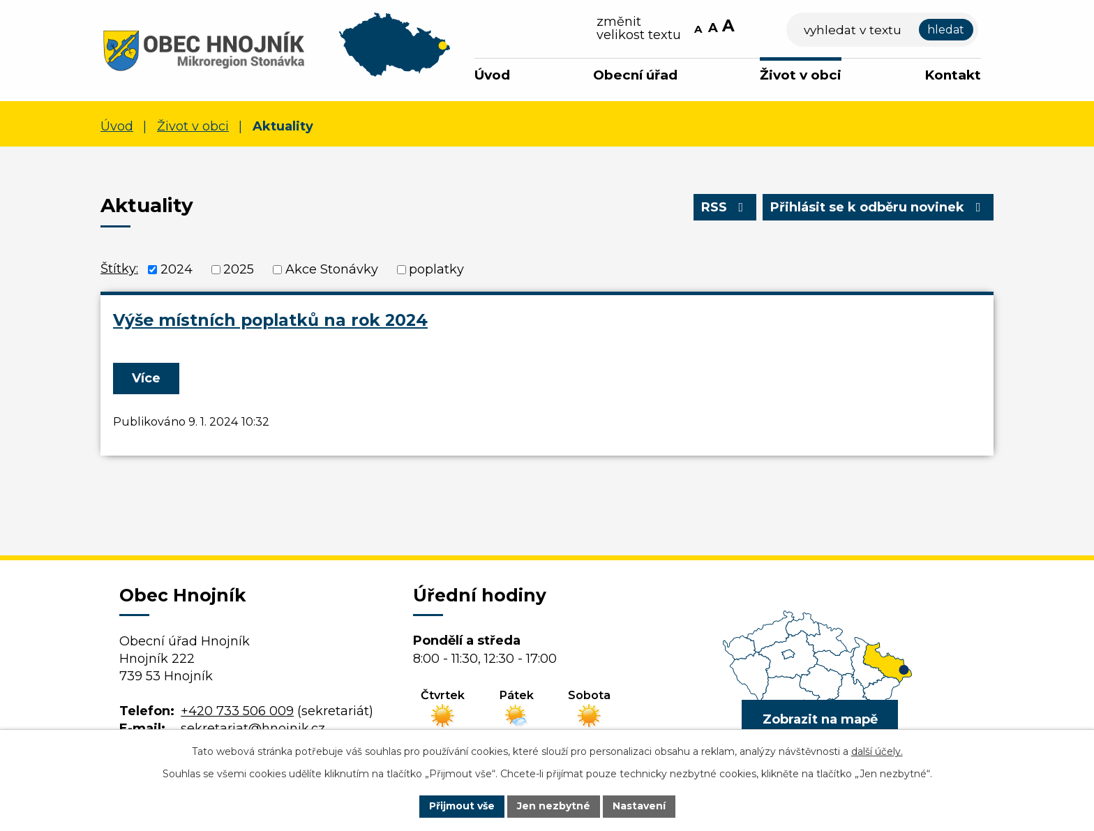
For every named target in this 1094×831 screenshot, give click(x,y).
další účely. (877, 751)
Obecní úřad (635, 75)
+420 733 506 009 (237, 711)
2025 (238, 269)
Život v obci (800, 75)
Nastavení (639, 806)
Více (146, 378)
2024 (176, 269)
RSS (725, 207)
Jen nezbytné (553, 806)
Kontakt (952, 75)
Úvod (492, 75)
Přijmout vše (462, 806)
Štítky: (119, 268)
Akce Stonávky (331, 269)
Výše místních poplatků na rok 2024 (270, 320)
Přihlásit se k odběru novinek (878, 207)
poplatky (436, 269)
